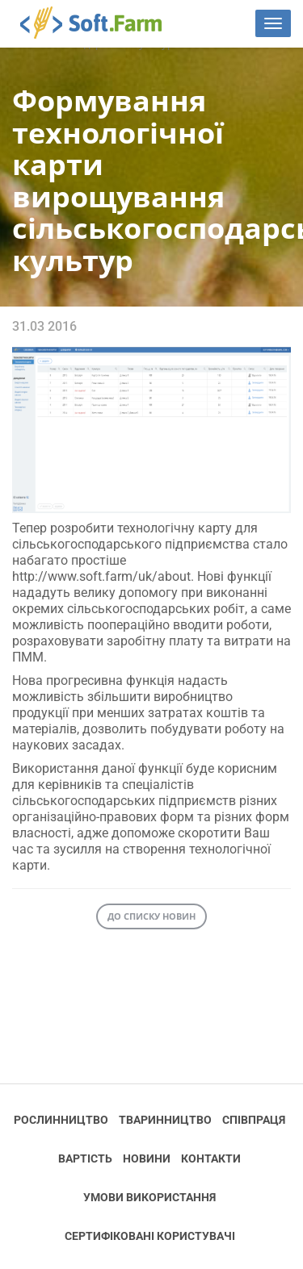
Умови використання (149, 1197)
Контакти (211, 1158)
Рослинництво (61, 1119)
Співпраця (253, 1119)
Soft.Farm (99, 22)
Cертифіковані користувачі (150, 1235)
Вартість (85, 1158)
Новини (146, 1158)
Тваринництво (165, 1119)
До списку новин (151, 916)
